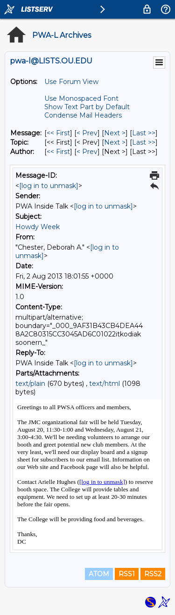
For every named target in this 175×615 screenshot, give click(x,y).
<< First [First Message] (58, 133)
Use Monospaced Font (81, 98)
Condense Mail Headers (83, 115)
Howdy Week (37, 227)
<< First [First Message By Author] (58, 151)
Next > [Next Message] (115, 133)
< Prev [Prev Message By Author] (87, 151)
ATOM (99, 574)
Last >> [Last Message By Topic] (143, 142)
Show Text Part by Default (87, 107)
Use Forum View (71, 81)
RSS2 (152, 574)
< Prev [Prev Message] (87, 133)
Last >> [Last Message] (143, 133)
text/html (104, 383)
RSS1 (127, 574)
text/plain (30, 383)
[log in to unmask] (48, 186)
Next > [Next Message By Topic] (115, 142)
